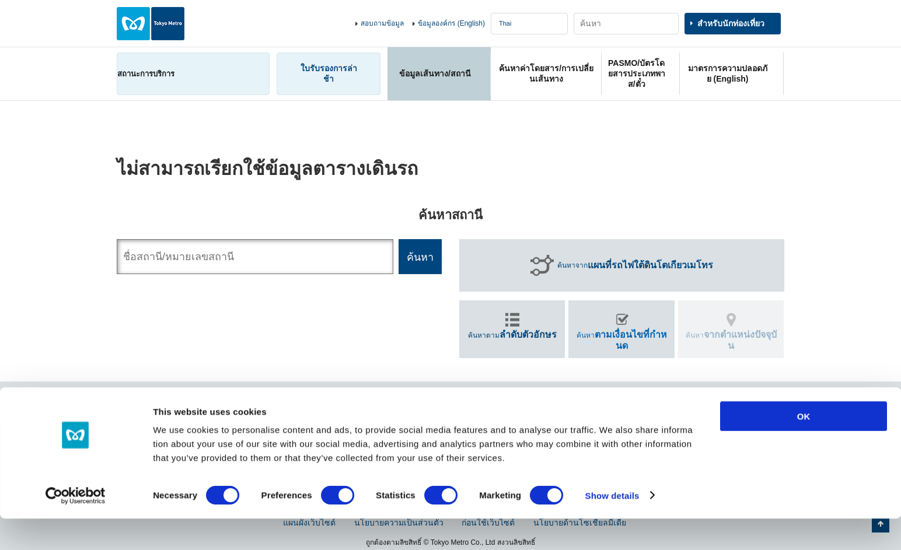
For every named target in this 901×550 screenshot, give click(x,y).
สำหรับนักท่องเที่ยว (730, 23)
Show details (612, 527)
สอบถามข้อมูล (382, 23)
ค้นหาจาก (635, 265)
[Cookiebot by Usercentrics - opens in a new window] (76, 527)
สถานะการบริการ (145, 73)
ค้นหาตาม (512, 334)
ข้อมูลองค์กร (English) (451, 23)
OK (804, 448)
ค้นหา (622, 340)
